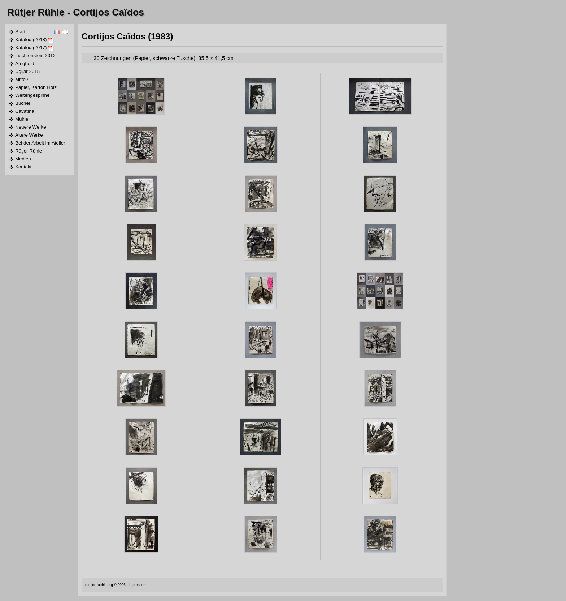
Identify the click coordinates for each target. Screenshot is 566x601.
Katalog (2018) (34, 40)
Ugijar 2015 (27, 71)
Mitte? (21, 79)
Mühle (21, 119)
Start (20, 31)
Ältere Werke (29, 135)
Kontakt (23, 166)
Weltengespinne (32, 95)
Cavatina (24, 111)
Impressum (137, 585)
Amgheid (24, 63)
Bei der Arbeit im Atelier (40, 143)
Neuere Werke (30, 127)
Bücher (22, 103)
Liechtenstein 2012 (35, 55)
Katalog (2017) (34, 48)
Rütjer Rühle (35, 12)
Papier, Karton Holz (36, 87)
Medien (23, 159)
